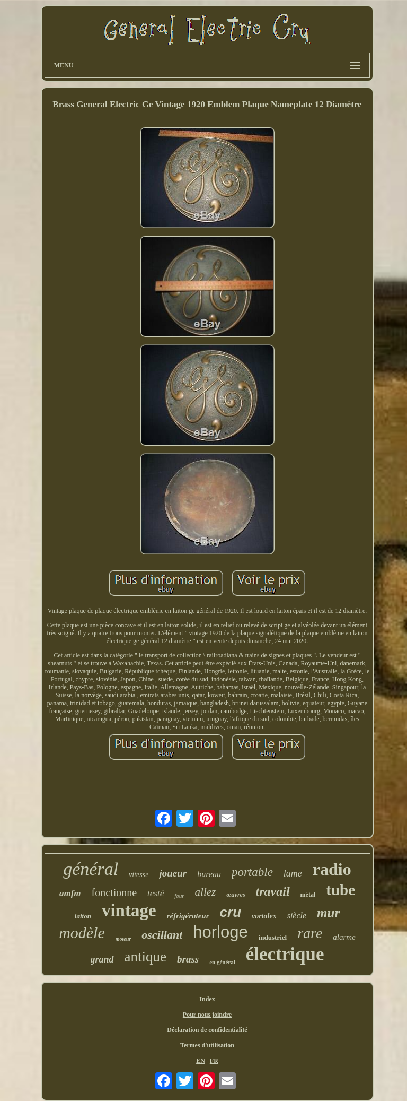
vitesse (138, 875)
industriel (273, 937)
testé (155, 893)
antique (145, 957)
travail (273, 891)
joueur (173, 873)
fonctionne (114, 892)
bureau (209, 874)
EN (200, 1060)
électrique (285, 954)
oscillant (161, 934)
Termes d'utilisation (207, 1045)
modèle (82, 932)
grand (102, 959)
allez (205, 892)
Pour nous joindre (207, 1014)
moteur (123, 939)
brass (188, 959)
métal (308, 894)
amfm (70, 893)
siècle (296, 915)
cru (230, 912)
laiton (83, 916)
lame (293, 873)
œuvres (235, 894)
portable (252, 872)
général (90, 869)
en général (222, 962)
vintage (129, 910)
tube (340, 889)
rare (309, 933)
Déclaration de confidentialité (207, 1030)
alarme (344, 937)
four (179, 895)
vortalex (264, 916)
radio (332, 869)
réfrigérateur (188, 916)
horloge (220, 932)
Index (207, 999)
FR (214, 1060)
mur (328, 913)
